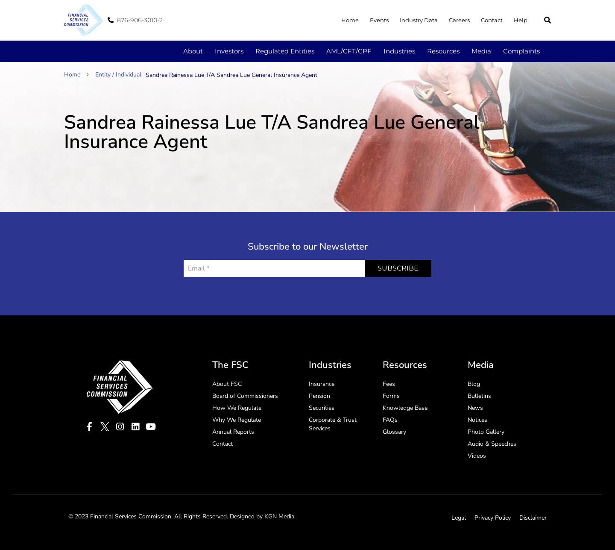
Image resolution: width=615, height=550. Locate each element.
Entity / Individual (118, 75)
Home (350, 20)
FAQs (390, 420)
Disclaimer (533, 518)
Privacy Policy (492, 518)
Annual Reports (233, 432)
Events (379, 20)
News (475, 408)
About (193, 51)
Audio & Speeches (492, 444)
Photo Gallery (486, 432)
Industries (399, 51)
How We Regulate (236, 408)
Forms (391, 396)
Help (520, 20)
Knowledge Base (405, 408)
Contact (492, 20)
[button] (547, 20)
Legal (458, 518)
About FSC (227, 384)
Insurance (321, 384)
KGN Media (279, 516)
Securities (321, 408)
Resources (443, 51)
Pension (319, 396)
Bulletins (479, 396)
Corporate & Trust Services (333, 424)
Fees (389, 384)
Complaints (521, 51)
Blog (474, 384)
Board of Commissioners (245, 396)
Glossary (394, 432)
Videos (477, 456)
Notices (477, 420)
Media (481, 51)
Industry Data (419, 20)
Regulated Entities (284, 51)
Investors (229, 51)
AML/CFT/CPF (349, 51)
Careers (459, 20)
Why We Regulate (236, 420)
